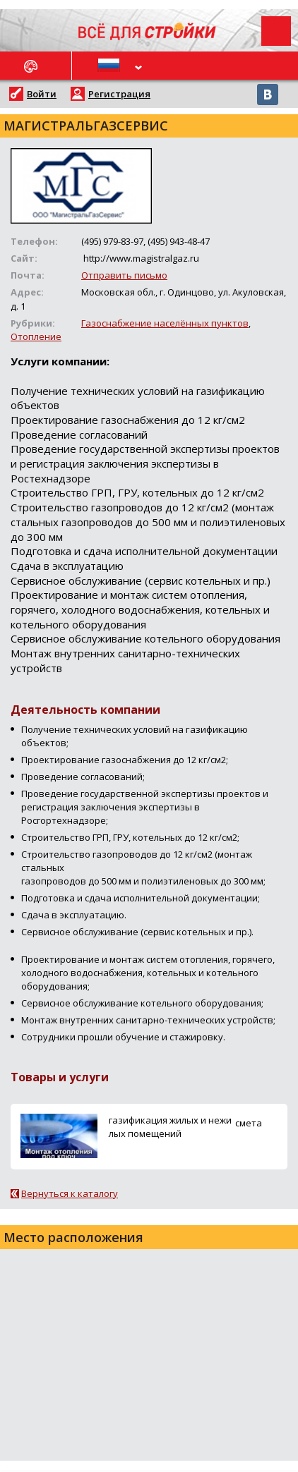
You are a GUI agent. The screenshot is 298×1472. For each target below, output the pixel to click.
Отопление (36, 336)
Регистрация (119, 93)
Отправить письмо (124, 275)
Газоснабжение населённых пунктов (165, 323)
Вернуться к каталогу (69, 1193)
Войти (41, 93)
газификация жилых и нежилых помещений (170, 1127)
